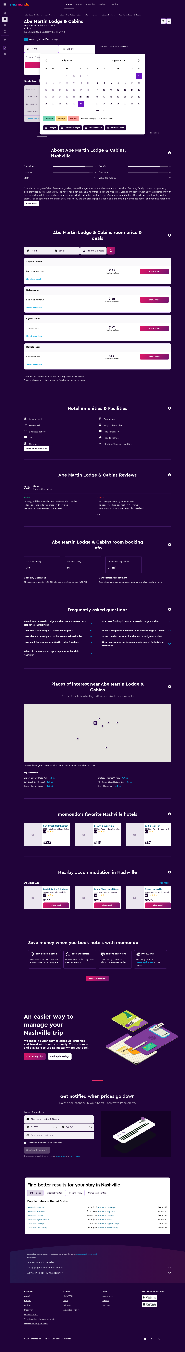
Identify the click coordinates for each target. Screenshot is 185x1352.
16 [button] (74, 90)
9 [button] (74, 83)
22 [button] (67, 97)
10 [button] (81, 83)
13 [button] (53, 90)
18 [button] (88, 90)
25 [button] (87, 97)
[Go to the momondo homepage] (19, 4)
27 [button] (53, 104)
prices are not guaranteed (86, 1254)
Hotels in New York (37, 1208)
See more (164, 883)
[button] (5, 4)
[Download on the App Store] (149, 1304)
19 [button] (46, 97)
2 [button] (74, 76)
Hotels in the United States (70, 15)
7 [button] (60, 83)
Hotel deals (28, 15)
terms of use (61, 1156)
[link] (56, 905)
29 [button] (67, 104)
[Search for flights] (5, 13)
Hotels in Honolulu (36, 1212)
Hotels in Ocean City (37, 1228)
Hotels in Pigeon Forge (108, 1224)
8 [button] (67, 83)
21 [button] (60, 97)
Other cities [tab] (35, 1193)
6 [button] (53, 83)
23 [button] (74, 97)
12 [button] (46, 90)
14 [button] (60, 90)
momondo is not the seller (99, 1262)
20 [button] (53, 97)
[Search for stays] (5, 19)
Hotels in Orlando (106, 1216)
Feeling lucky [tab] (75, 1193)
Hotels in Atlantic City (108, 1228)
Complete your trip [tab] (97, 1193)
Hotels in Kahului (35, 1216)
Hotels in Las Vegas (107, 1208)
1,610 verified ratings (47, 39)
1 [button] (66, 76)
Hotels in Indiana (90, 15)
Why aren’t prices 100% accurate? (99, 1273)
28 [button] (60, 104)
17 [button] (81, 90)
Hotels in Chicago (36, 1224)
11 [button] (88, 83)
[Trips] (5, 40)
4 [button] (87, 76)
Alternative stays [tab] (55, 1193)
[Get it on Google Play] (149, 1297)
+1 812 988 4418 (32, 35)
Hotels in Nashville (108, 15)
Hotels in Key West (107, 1212)
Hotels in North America (45, 15)
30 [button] (74, 104)
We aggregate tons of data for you (99, 1267)
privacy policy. (75, 1156)
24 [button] (80, 97)
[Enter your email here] (62, 1135)
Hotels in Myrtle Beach (38, 1220)
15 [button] (67, 90)
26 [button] (46, 104)
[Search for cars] (5, 25)
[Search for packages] (5, 31)
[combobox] (61, 1119)
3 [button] (81, 76)
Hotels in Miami (105, 1220)
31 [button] (81, 104)
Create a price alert (145, 962)
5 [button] (46, 83)
